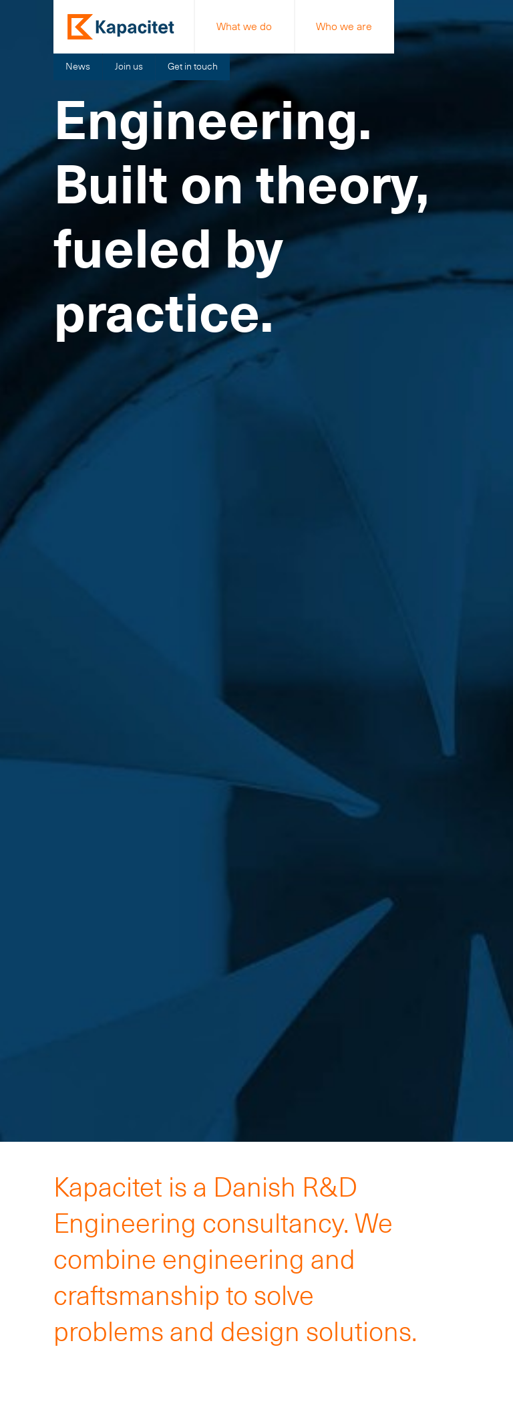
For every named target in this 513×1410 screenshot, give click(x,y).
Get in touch (193, 66)
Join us (129, 66)
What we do (244, 26)
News (77, 66)
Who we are (344, 26)
